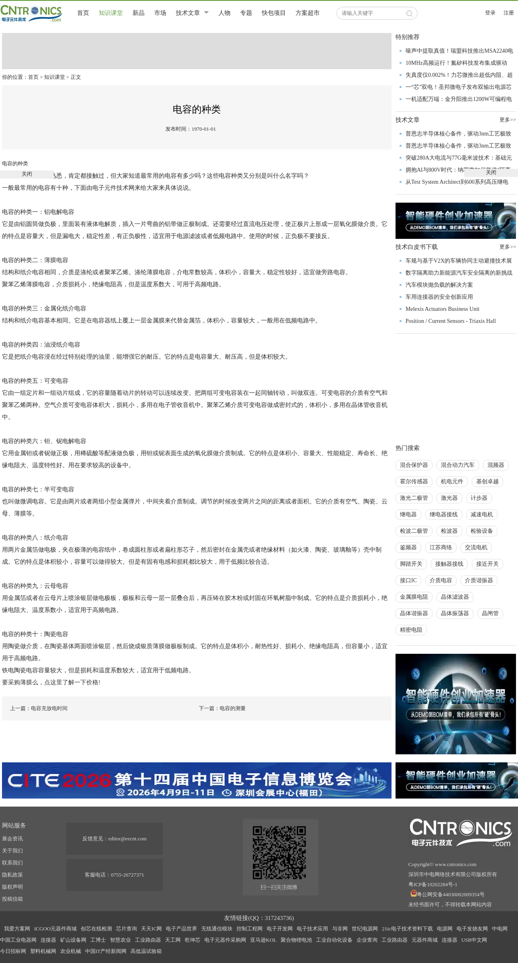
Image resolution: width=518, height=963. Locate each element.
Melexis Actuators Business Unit (442, 309)
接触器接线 (449, 564)
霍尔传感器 (414, 481)
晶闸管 (490, 613)
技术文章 (188, 13)
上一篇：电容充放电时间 (38, 708)
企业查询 (367, 940)
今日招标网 (13, 951)
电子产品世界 (181, 929)
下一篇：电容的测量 (222, 708)
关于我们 (12, 851)
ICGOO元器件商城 (55, 929)
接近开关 (487, 564)
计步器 (479, 498)
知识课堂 (111, 13)
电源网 (445, 929)
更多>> (508, 247)
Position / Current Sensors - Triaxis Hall (451, 321)
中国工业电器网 (18, 940)
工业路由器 (148, 940)
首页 (83, 13)
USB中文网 (474, 940)
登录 (490, 13)
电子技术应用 (312, 929)
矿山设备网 (73, 940)
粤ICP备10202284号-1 (432, 884)
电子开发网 (280, 929)
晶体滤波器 (455, 597)
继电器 (408, 514)
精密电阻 (411, 630)
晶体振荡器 (455, 613)
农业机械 (70, 951)
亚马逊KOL (263, 940)
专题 (246, 13)
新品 (139, 13)
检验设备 (482, 531)
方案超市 (308, 13)
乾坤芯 (192, 940)
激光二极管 (414, 498)
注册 (509, 13)
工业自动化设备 (334, 940)
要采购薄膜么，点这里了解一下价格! (51, 682)
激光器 (449, 498)
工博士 (98, 940)
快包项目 (274, 13)
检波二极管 (414, 531)
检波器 (449, 531)
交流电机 (476, 547)
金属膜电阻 (414, 597)
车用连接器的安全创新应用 (439, 297)
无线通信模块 (216, 929)
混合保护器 (414, 465)
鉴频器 (408, 547)
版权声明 (12, 887)
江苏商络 (441, 547)
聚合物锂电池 (296, 940)
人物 (224, 13)
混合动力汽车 (458, 465)
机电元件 (452, 481)
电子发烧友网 (472, 929)
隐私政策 (12, 875)
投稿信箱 (12, 899)
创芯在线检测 (96, 929)
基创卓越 (487, 481)
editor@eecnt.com (127, 839)
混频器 (495, 465)
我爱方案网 (17, 929)
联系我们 (12, 863)
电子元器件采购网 (225, 940)
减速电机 (482, 514)
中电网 (500, 929)
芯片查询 (126, 929)
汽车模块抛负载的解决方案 (439, 285)
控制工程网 (250, 929)
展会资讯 (12, 839)
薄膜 (50, 260)
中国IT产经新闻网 (105, 951)
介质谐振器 (479, 580)
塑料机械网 (43, 951)
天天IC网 (151, 929)
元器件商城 (425, 940)
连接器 (48, 940)
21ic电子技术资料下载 (407, 929)
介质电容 (441, 580)
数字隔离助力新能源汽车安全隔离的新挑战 (459, 273)
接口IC (408, 580)
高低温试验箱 (146, 951)
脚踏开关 (411, 564)
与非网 (340, 929)
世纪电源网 (365, 929)
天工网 (173, 940)
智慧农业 (120, 940)
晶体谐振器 (414, 613)
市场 (160, 13)
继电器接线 (444, 514)
